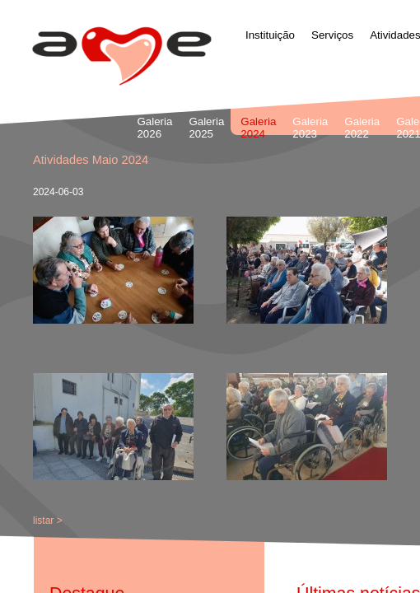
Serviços (332, 35)
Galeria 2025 (206, 127)
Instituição (270, 35)
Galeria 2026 (154, 127)
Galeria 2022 (362, 127)
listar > (48, 520)
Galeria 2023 (310, 127)
